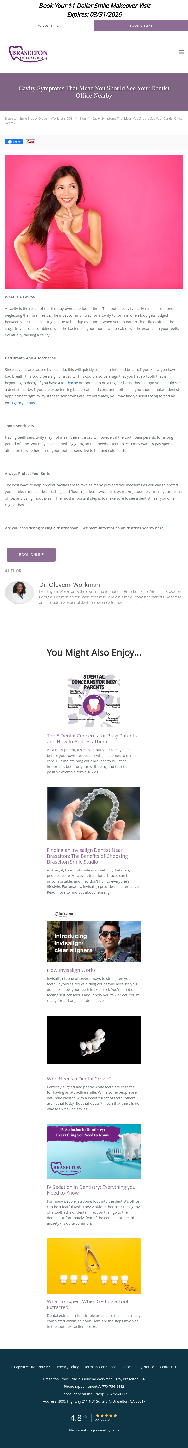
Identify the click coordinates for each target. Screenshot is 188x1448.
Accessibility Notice (138, 1366)
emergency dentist (20, 402)
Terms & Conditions (100, 1366)
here (159, 527)
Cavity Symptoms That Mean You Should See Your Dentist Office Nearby (93, 120)
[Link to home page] (39, 52)
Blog (83, 118)
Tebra (115, 1430)
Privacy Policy (68, 1366)
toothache (69, 382)
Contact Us (168, 1366)
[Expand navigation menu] (181, 52)
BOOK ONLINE (31, 554)
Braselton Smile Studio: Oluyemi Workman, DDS (38, 118)
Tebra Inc (43, 1367)
